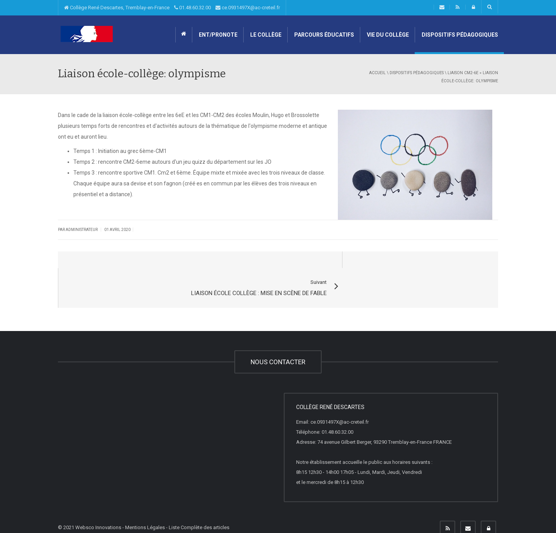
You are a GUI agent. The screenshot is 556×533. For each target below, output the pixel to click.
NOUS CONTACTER (278, 346)
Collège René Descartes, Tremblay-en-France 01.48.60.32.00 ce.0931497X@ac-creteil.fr (172, 7)
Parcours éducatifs (323, 35)
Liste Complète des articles (199, 511)
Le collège (265, 35)
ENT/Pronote (217, 35)
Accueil (377, 72)
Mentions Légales (145, 511)
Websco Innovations (98, 511)
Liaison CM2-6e (463, 72)
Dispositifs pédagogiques (459, 35)
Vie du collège (387, 35)
